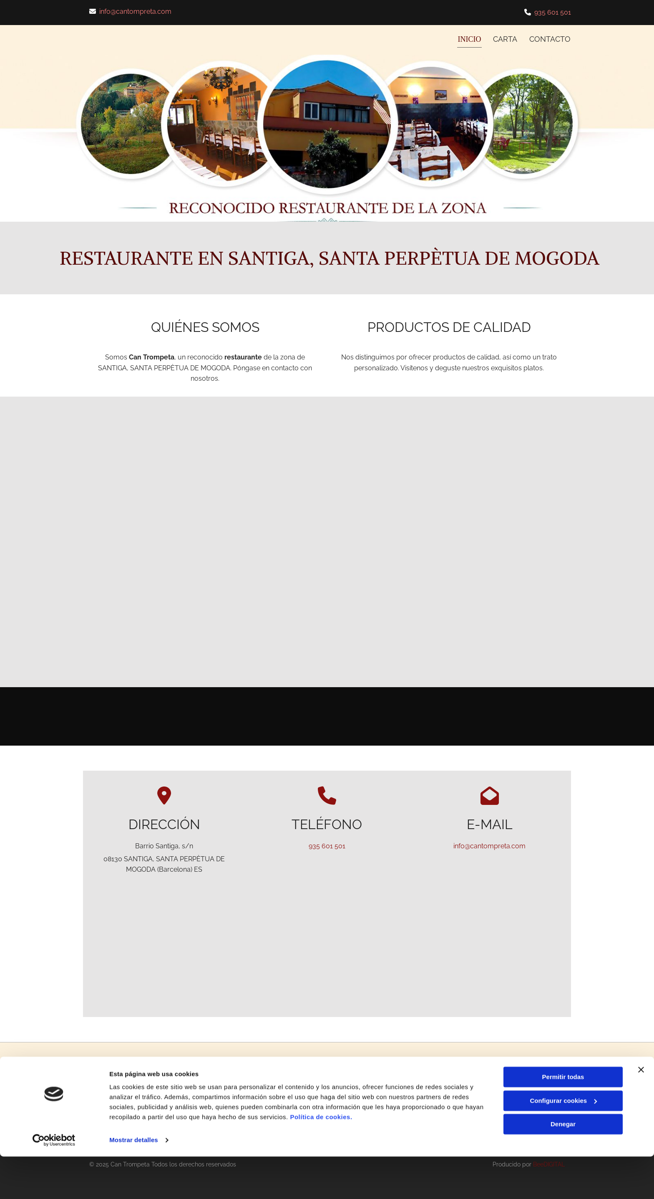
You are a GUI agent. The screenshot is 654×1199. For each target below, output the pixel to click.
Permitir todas (563, 1119)
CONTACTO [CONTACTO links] (550, 38)
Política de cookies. (321, 1159)
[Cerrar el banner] (641, 1112)
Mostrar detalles (133, 1182)
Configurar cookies (563, 1142)
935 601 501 (552, 12)
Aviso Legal (506, 1083)
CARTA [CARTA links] (505, 38)
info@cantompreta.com (135, 11)
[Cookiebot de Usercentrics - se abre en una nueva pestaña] (54, 1182)
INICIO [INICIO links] (469, 38)
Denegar (563, 1166)
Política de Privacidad (520, 1093)
